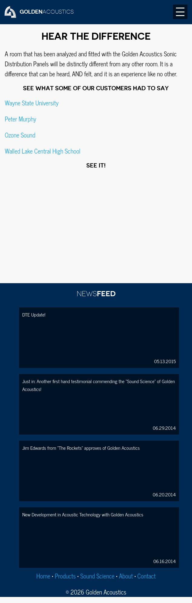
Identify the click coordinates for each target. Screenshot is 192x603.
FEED (96, 293)
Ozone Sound (20, 135)
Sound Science (97, 576)
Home (43, 576)
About (126, 576)
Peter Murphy (20, 119)
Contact (146, 576)
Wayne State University (31, 103)
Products (65, 576)
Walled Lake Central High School (43, 151)
